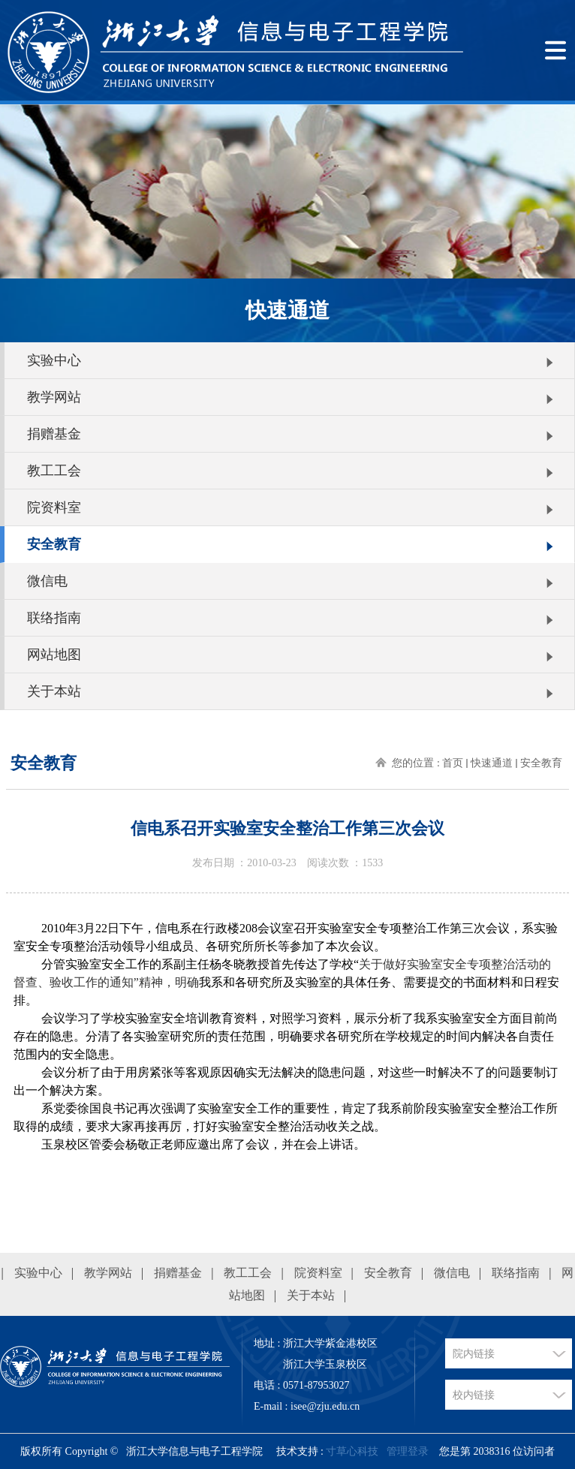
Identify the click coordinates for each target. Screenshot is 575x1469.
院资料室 (54, 507)
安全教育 (54, 544)
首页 (452, 763)
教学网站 (54, 397)
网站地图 (54, 654)
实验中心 (54, 360)
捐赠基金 (54, 433)
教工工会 (54, 470)
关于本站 (54, 691)
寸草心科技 (352, 1451)
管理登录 (408, 1451)
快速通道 (492, 763)
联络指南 (54, 617)
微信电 (47, 581)
